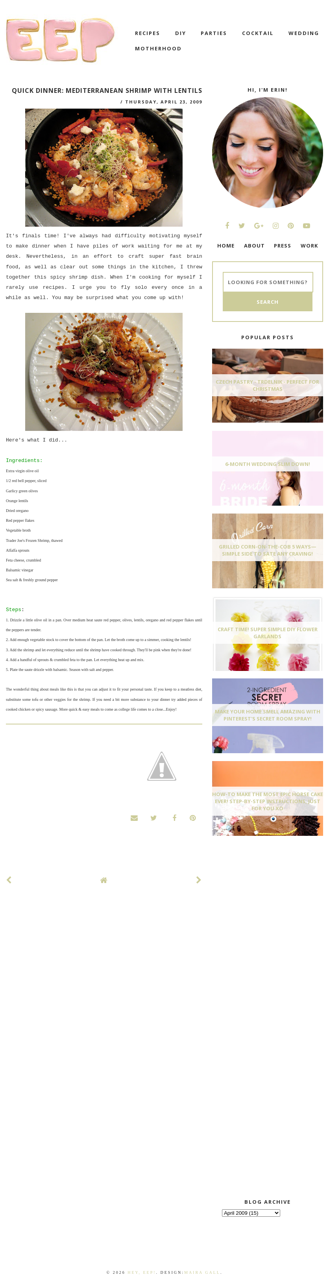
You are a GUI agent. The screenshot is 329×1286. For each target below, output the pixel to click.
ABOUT (254, 245)
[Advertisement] (270, 901)
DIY (180, 33)
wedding (303, 33)
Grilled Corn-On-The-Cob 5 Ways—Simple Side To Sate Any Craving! (267, 550)
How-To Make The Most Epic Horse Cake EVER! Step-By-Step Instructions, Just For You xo (267, 801)
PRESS (282, 245)
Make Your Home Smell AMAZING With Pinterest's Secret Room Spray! (267, 715)
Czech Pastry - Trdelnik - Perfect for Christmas (267, 385)
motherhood (158, 48)
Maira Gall (202, 1272)
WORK (309, 245)
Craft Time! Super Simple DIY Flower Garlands (268, 633)
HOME (226, 245)
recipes (147, 33)
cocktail (258, 33)
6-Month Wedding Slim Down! (267, 463)
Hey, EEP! (142, 1272)
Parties (214, 33)
